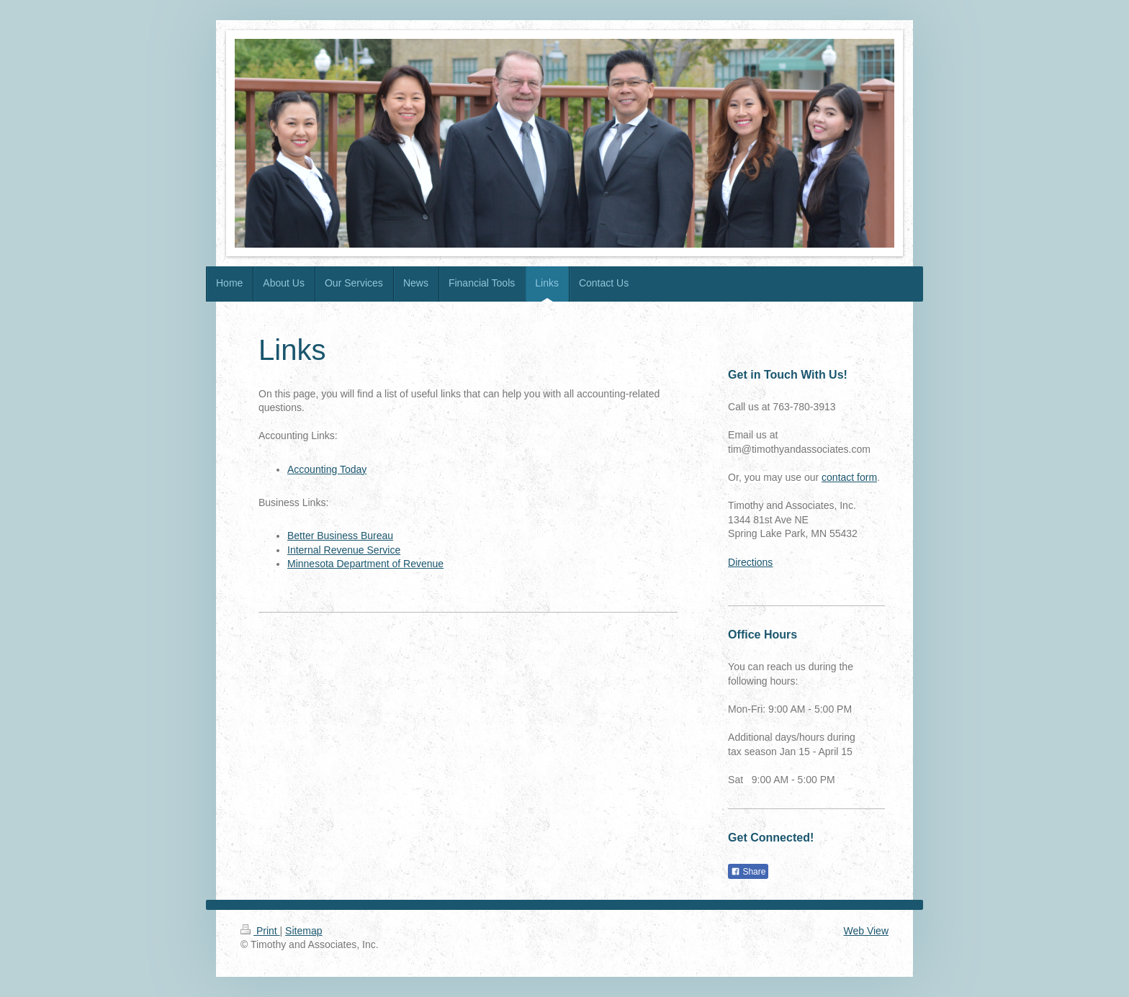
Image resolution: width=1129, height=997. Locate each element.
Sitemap (303, 931)
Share (748, 872)
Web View (866, 931)
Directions (750, 562)
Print (260, 931)
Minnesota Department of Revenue (365, 563)
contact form (849, 477)
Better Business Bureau (340, 535)
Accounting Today (326, 469)
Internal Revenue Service (343, 550)
